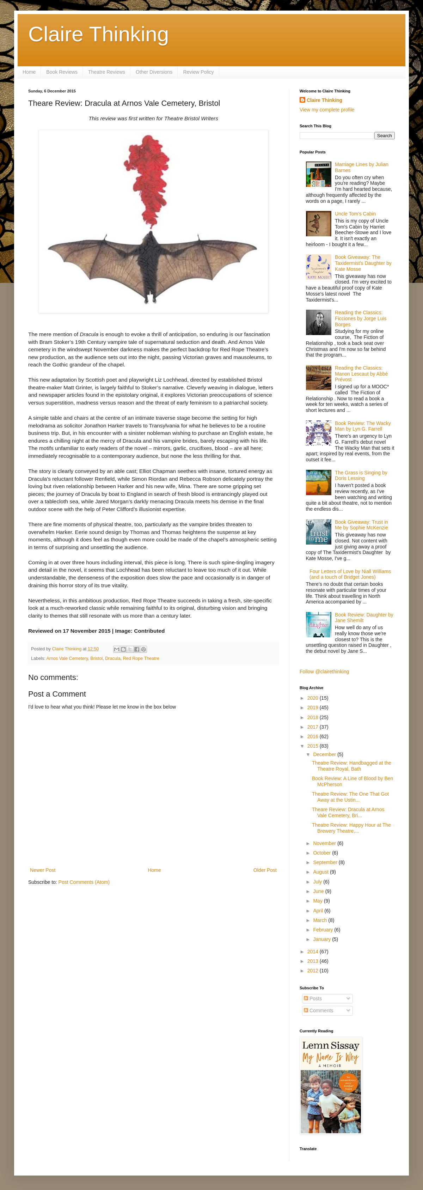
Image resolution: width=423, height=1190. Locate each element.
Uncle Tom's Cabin (355, 214)
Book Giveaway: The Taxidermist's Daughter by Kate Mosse (363, 263)
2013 (313, 961)
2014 (313, 951)
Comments (318, 1010)
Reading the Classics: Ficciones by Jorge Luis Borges (360, 318)
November (325, 843)
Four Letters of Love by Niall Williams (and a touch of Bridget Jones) (350, 574)
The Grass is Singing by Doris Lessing (361, 475)
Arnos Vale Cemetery (67, 658)
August (321, 872)
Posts (313, 998)
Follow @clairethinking (324, 671)
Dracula (112, 658)
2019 (313, 707)
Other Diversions (154, 72)
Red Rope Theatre (141, 658)
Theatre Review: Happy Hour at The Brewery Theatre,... (351, 828)
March (320, 920)
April (318, 910)
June (319, 891)
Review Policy (198, 72)
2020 (313, 698)
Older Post (265, 870)
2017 (313, 727)
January (322, 939)
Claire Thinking (98, 34)
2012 (313, 970)
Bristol (96, 658)
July (318, 882)
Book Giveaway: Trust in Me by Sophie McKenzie (361, 525)
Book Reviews (62, 72)
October (322, 853)
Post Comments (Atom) (84, 882)
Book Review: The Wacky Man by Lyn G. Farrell (363, 426)
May (318, 901)
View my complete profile (327, 110)
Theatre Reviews (106, 72)
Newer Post (42, 870)
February (323, 930)
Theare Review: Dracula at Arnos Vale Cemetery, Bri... (348, 812)
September (325, 862)
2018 (313, 717)
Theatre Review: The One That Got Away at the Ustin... (350, 797)
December (325, 754)
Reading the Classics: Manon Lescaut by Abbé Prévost (361, 374)
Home (29, 72)
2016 (313, 736)
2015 (313, 746)
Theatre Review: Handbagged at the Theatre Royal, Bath (351, 766)
